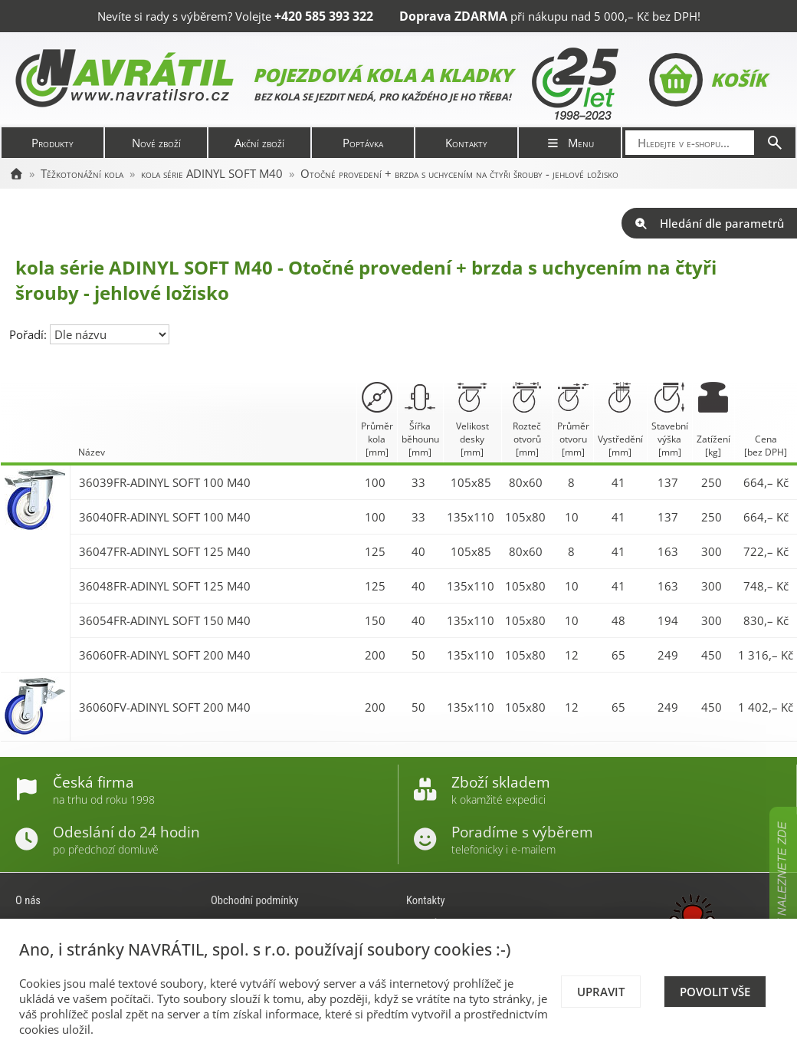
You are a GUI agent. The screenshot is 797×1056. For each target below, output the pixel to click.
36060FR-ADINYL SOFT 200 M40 (165, 655)
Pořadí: (29, 334)
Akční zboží (259, 142)
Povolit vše (715, 991)
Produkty (52, 142)
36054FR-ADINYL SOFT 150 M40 (165, 620)
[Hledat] (774, 142)
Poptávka (363, 142)
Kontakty (466, 142)
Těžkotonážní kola (82, 173)
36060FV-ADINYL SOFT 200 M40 (165, 707)
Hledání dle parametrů (709, 223)
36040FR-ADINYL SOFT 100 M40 (165, 517)
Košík (707, 80)
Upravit (601, 991)
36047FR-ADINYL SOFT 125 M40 (165, 551)
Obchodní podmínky (255, 900)
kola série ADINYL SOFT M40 (212, 173)
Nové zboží (156, 142)
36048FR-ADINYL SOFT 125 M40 (165, 586)
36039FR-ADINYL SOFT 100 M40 (165, 482)
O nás (28, 900)
